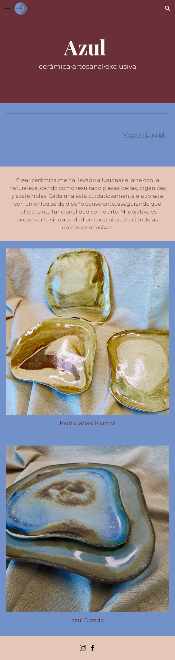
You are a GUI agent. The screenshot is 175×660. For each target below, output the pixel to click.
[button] (7, 8)
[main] (87, 51)
